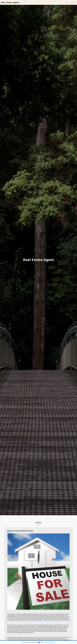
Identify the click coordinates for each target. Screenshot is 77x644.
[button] (75, 2)
